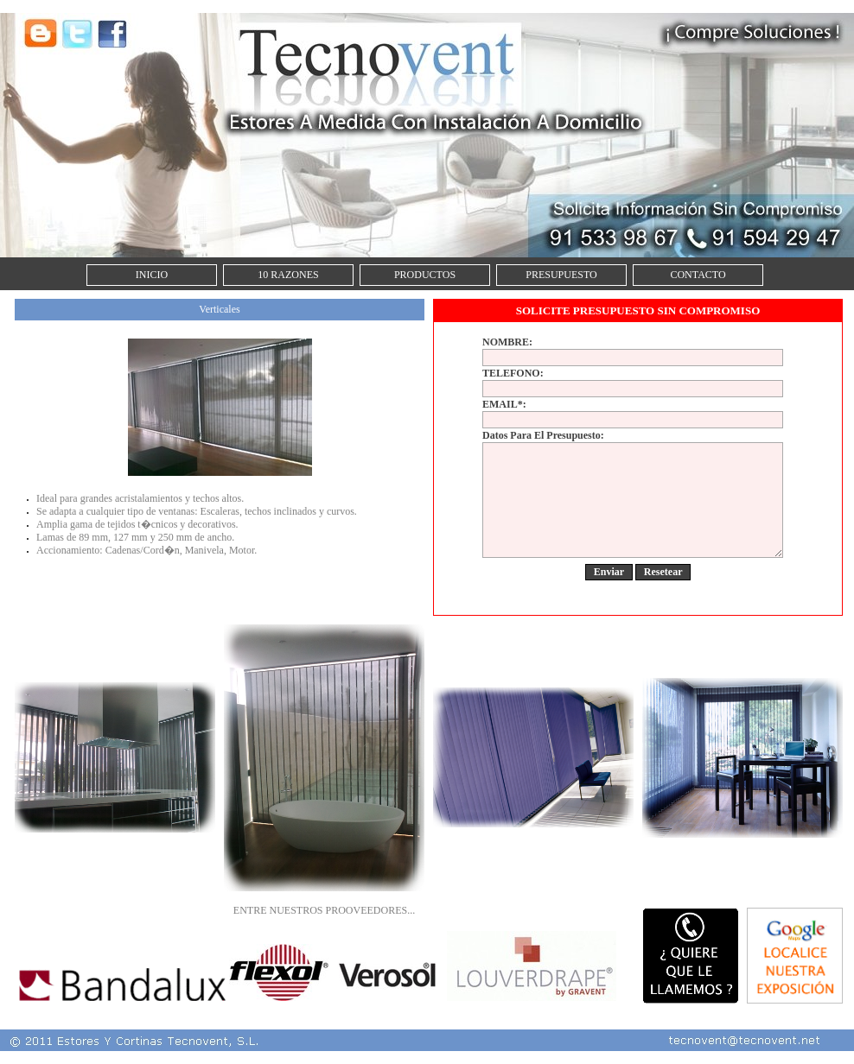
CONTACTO (697, 275)
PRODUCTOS (425, 275)
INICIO (152, 275)
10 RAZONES (288, 275)
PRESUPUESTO (561, 275)
